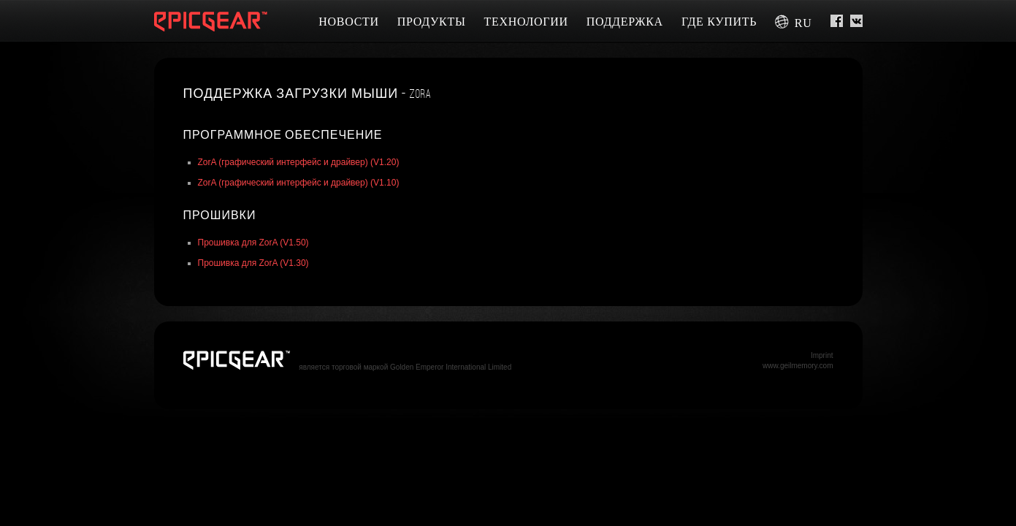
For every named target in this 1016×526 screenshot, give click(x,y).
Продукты (431, 21)
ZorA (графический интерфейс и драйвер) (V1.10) (299, 183)
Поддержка (625, 21)
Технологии (526, 21)
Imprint (822, 355)
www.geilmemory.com (798, 366)
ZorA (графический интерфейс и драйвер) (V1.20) (299, 162)
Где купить (719, 21)
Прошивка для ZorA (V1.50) (253, 242)
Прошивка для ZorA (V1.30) (253, 263)
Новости (348, 21)
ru (793, 23)
